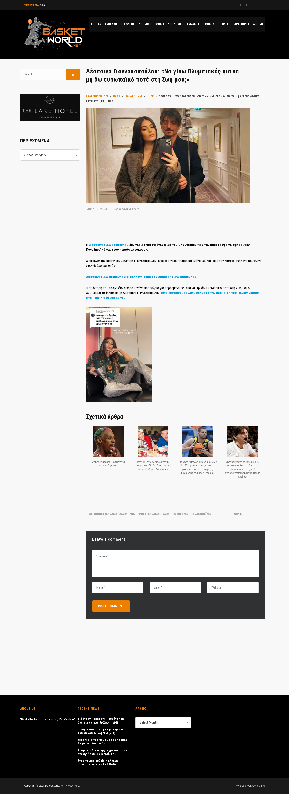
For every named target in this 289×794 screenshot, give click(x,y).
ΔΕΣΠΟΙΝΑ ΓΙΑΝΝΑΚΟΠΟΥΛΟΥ (108, 514)
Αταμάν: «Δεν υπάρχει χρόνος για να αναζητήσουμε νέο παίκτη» (103, 752)
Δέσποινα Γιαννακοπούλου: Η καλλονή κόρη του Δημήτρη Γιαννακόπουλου (141, 277)
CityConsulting (256, 785)
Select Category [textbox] (35, 155)
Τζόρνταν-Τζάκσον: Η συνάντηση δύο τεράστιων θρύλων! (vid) (101, 720)
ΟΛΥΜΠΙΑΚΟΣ (180, 514)
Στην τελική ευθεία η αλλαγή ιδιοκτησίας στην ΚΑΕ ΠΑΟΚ (98, 762)
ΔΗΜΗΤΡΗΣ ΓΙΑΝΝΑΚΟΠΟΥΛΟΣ (149, 514)
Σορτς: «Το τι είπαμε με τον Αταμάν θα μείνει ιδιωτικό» (103, 741)
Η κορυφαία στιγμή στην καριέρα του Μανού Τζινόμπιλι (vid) (101, 731)
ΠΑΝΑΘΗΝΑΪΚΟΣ (201, 514)
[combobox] (50, 155)
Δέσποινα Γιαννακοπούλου (108, 245)
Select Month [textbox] (149, 722)
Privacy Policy (72, 785)
